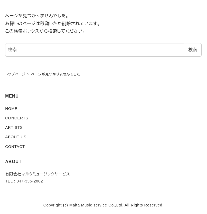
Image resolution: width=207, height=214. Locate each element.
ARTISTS (14, 127)
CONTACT (15, 146)
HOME (11, 108)
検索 (192, 49)
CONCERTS (16, 118)
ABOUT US (15, 137)
